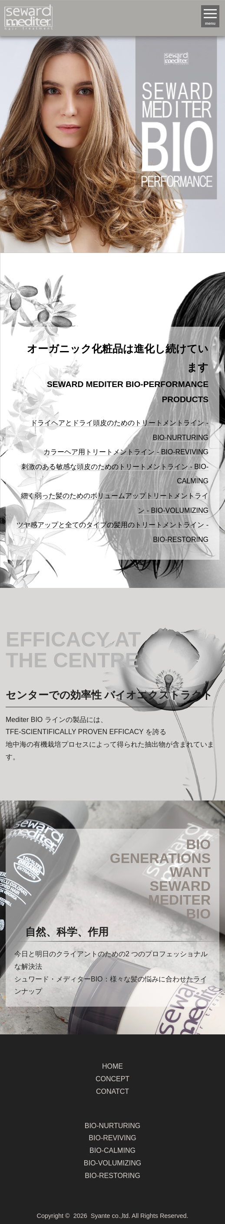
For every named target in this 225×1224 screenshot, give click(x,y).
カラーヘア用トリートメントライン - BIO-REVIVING (125, 452)
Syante (100, 1215)
